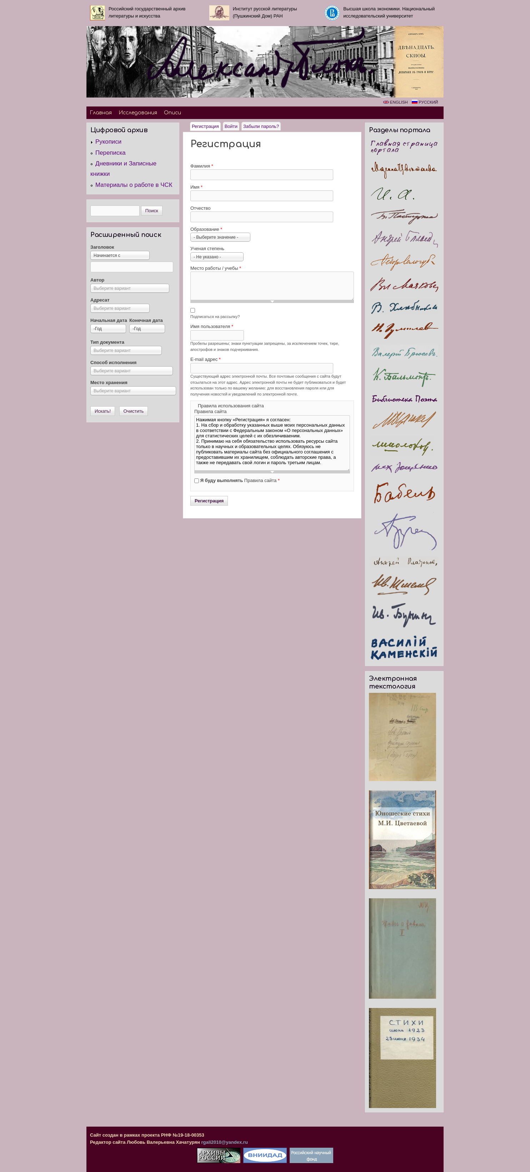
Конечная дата (146, 320)
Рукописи (108, 141)
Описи (172, 112)
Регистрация (206, 126)
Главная (101, 112)
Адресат (100, 300)
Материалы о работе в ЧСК (133, 185)
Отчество (200, 208)
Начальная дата (108, 320)
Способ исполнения (113, 362)
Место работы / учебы (215, 268)
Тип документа (107, 342)
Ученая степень (207, 248)
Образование (206, 229)
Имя (196, 187)
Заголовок (102, 247)
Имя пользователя (211, 326)
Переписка (110, 152)
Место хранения (109, 382)
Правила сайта (210, 411)
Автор (97, 280)
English (395, 102)
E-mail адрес (205, 359)
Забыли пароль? (261, 126)
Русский (425, 102)
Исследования (138, 112)
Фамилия (201, 166)
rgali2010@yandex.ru (224, 1142)
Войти (231, 126)
